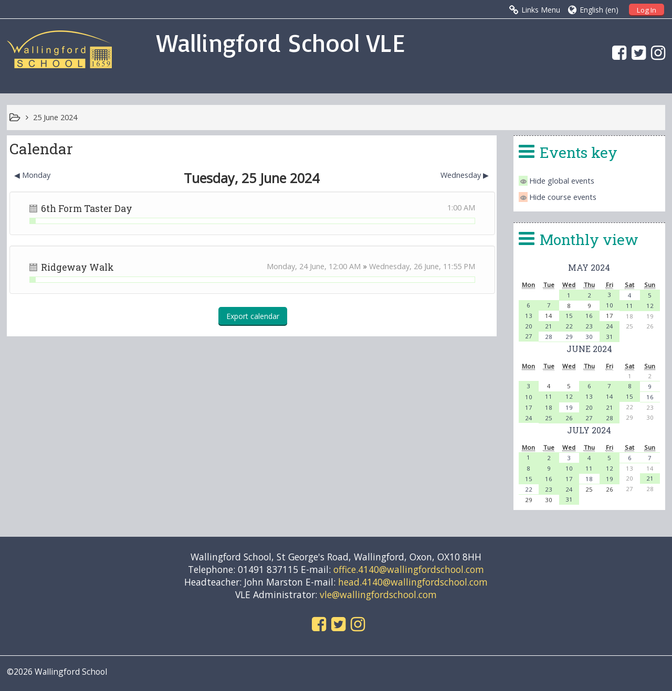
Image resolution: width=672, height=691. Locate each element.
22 (569, 326)
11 (629, 306)
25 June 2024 (55, 117)
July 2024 (589, 429)
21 (548, 326)
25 (548, 418)
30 (589, 337)
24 (609, 326)
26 (569, 418)
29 (569, 337)
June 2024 (589, 348)
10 (609, 305)
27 (528, 336)
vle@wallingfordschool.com (378, 594)
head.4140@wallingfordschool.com (413, 582)
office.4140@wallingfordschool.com (408, 569)
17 (528, 407)
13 (528, 316)
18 (548, 407)
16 (589, 316)
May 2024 (589, 267)
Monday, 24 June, (298, 266)
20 (528, 326)
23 (589, 326)
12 (650, 306)
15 (569, 316)
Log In (646, 10)
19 (569, 407)
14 (609, 396)
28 (548, 337)
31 (609, 337)
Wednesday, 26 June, (406, 266)
